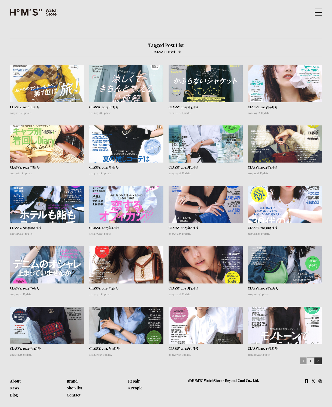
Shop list (74, 387)
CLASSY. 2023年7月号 (262, 228)
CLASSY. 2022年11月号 (104, 349)
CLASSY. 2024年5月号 (183, 167)
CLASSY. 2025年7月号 (104, 107)
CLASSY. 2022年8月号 (263, 349)
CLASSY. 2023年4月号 (104, 288)
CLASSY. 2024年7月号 (104, 167)
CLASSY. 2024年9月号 (263, 107)
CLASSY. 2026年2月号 (25, 107)
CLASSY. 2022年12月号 (263, 288)
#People (135, 387)
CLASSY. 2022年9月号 (184, 349)
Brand (72, 381)
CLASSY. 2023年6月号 (25, 288)
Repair (134, 381)
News (14, 387)
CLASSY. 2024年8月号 (25, 167)
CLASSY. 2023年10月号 (25, 228)
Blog (14, 395)
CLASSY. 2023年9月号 (104, 228)
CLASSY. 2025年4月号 (183, 107)
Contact (74, 395)
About (15, 381)
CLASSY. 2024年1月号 (262, 167)
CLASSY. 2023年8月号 (183, 228)
